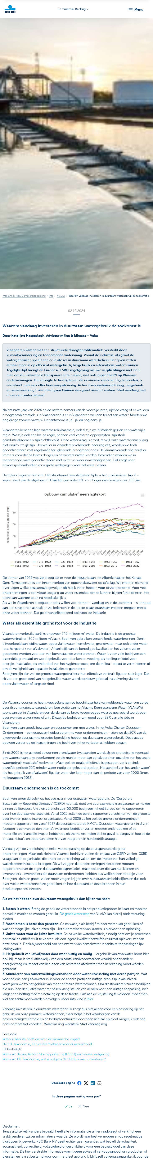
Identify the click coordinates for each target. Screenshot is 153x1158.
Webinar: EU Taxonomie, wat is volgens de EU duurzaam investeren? (54, 1059)
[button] (136, 9)
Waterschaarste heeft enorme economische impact (41, 1039)
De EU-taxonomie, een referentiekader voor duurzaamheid (47, 1044)
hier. (90, 999)
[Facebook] (79, 1082)
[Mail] (99, 1082)
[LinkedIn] (92, 1082)
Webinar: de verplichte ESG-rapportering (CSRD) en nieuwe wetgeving (56, 1054)
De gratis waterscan (74, 914)
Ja (68, 1106)
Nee (83, 1106)
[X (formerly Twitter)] (85, 1082)
